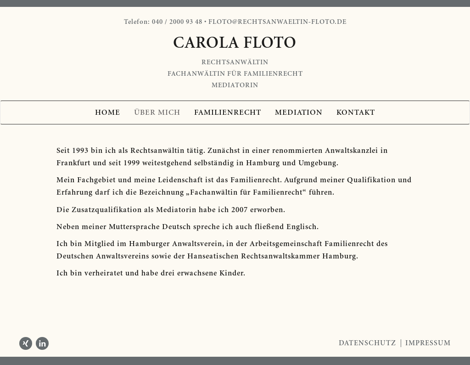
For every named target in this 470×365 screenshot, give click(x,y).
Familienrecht (227, 112)
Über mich (157, 112)
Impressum (428, 343)
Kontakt (355, 112)
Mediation (299, 112)
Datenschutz (367, 343)
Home (107, 112)
